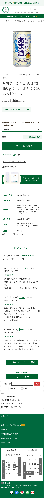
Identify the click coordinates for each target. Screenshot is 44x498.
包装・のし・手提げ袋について (13, 425)
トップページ (7, 21)
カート (25, 388)
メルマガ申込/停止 (8, 396)
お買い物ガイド (6, 416)
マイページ (12, 388)
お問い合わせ (5, 420)
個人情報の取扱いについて (11, 407)
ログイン (4, 393)
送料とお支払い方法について (16, 109)
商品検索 (18, 383)
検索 (37, 384)
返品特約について (9, 166)
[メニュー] (40, 9)
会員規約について (6, 443)
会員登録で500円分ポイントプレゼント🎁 (21, 16)
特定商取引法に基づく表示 (11, 400)
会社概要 (4, 430)
